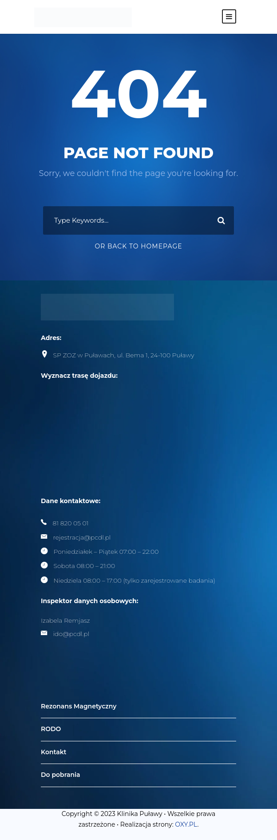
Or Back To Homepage (138, 246)
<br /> (107, 423)
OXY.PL (186, 824)
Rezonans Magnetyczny (78, 706)
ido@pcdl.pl (71, 634)
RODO (51, 729)
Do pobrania (60, 775)
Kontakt (54, 752)
